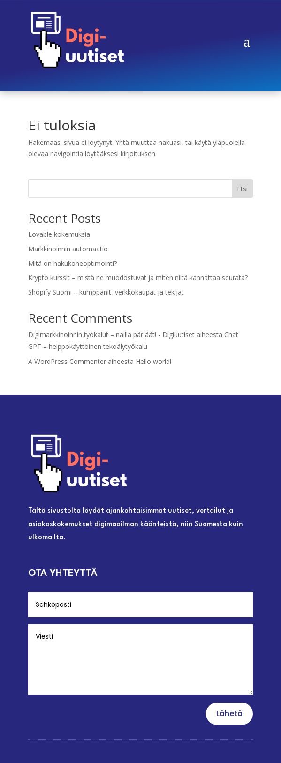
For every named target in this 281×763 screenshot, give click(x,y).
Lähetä (229, 713)
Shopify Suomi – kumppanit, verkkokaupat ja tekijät (106, 291)
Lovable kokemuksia (59, 234)
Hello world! (153, 361)
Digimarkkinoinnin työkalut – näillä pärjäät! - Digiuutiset (111, 334)
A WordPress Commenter (67, 361)
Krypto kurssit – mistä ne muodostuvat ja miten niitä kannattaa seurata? (138, 277)
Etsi (242, 188)
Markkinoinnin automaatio (68, 248)
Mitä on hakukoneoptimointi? (72, 263)
